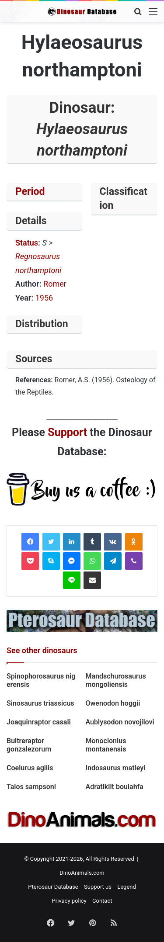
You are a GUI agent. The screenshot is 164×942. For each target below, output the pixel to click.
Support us (98, 886)
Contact (102, 900)
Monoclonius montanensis (106, 745)
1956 (44, 297)
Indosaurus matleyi (116, 768)
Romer (54, 283)
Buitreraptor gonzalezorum (29, 745)
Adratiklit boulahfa (114, 787)
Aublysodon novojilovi (120, 722)
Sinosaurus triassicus (40, 703)
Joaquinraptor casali (39, 722)
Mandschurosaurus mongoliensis (116, 680)
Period (30, 191)
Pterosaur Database (53, 886)
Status (26, 242)
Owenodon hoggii (113, 703)
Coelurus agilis (30, 768)
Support (67, 432)
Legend (126, 886)
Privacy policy (69, 900)
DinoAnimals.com (82, 872)
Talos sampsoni (31, 787)
